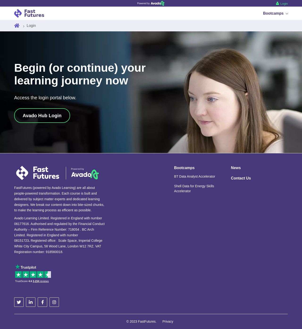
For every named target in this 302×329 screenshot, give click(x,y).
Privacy (167, 321)
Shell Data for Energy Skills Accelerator (194, 188)
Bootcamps (275, 13)
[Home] (17, 25)
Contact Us (241, 178)
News (236, 168)
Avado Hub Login (42, 115)
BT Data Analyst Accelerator (194, 176)
